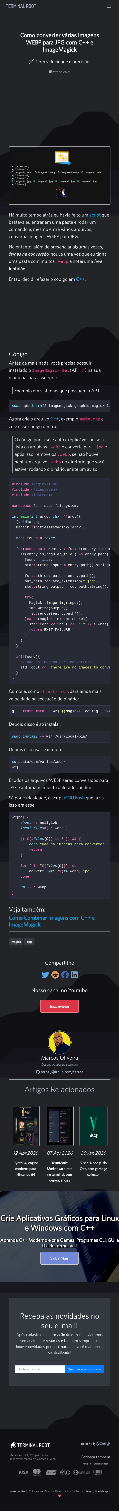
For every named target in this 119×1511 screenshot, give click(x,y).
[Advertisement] (67, 105)
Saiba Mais (59, 1258)
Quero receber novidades (85, 1369)
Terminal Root (21, 6)
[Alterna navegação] (109, 6)
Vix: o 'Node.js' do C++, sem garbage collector (93, 1169)
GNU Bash (74, 797)
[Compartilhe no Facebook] (66, 974)
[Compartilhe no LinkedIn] (74, 974)
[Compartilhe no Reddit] (56, 974)
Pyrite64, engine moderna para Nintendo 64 (26, 1169)
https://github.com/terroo (59, 1072)
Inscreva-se (59, 1006)
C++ (80, 279)
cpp (29, 941)
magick (16, 941)
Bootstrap (101, 1491)
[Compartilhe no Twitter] (46, 974)
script (95, 215)
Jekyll (89, 1491)
